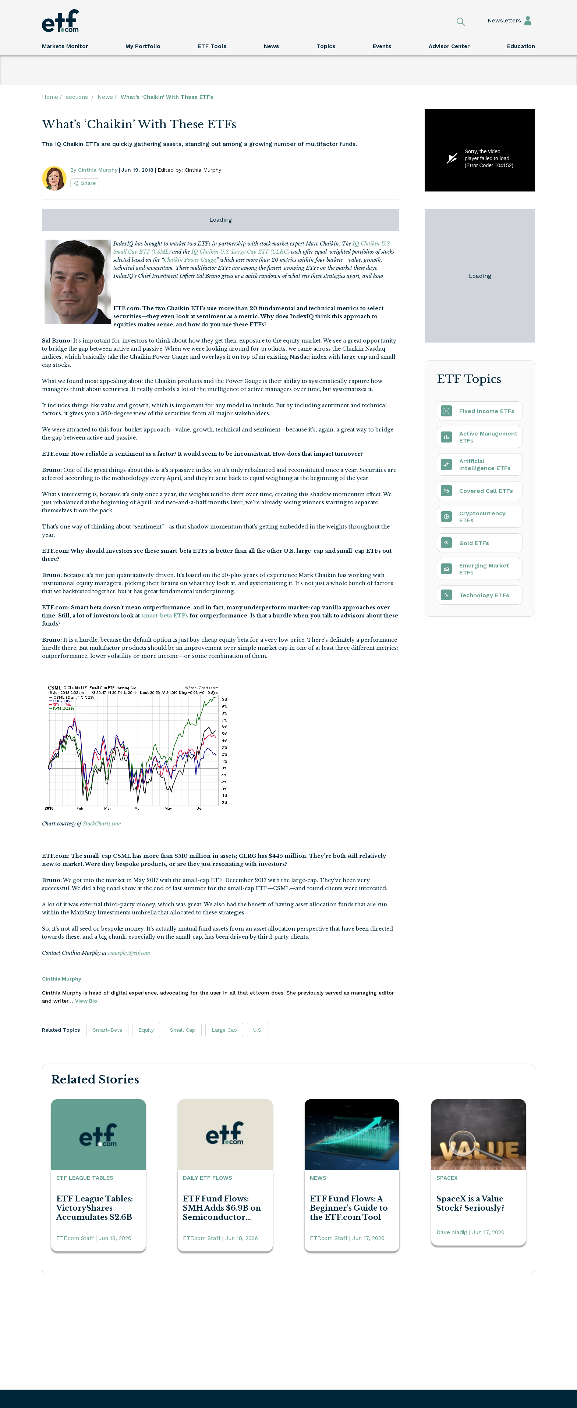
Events (382, 46)
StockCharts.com (102, 823)
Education (521, 46)
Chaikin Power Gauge (190, 260)
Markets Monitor (65, 46)
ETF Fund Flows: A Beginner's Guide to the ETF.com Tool (349, 1208)
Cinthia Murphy (61, 979)
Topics (325, 46)
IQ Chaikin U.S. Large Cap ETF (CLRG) (240, 251)
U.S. (258, 1030)
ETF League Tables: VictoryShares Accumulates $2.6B (94, 1208)
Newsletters (497, 20)
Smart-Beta (107, 1030)
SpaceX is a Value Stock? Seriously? (470, 1203)
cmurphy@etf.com (129, 953)
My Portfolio (142, 46)
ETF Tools (212, 46)
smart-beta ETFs (164, 615)
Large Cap (224, 1030)
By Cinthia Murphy (93, 170)
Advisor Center (449, 46)
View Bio (86, 1001)
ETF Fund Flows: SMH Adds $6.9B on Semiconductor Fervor (222, 1208)
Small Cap (182, 1030)
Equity (146, 1030)
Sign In (527, 20)
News (271, 46)
